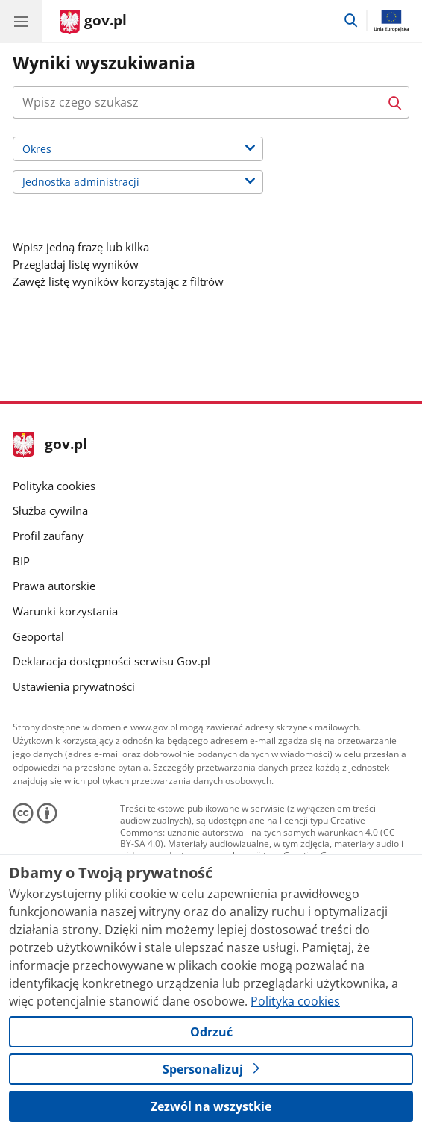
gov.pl (50, 445)
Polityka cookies (54, 485)
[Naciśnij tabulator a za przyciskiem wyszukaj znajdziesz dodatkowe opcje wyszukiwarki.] (197, 102)
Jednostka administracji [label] (99, 183)
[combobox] (211, 102)
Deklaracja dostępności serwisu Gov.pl (111, 661)
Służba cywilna (50, 510)
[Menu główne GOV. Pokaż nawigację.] (21, 21)
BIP (21, 561)
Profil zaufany (48, 535)
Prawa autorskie (54, 585)
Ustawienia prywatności (74, 686)
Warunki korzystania (65, 611)
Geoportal (38, 636)
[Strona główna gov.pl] (93, 22)
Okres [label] (55, 150)
